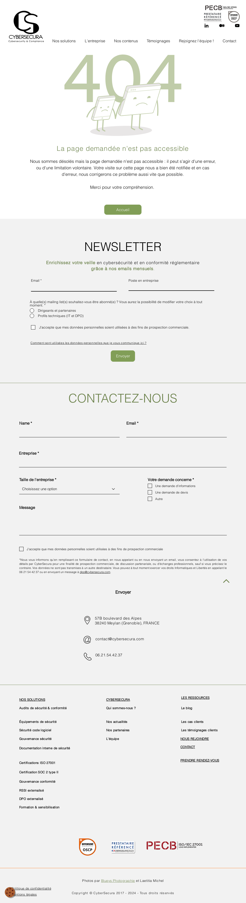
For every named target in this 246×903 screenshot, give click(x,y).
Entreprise (28, 453)
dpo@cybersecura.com (95, 572)
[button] (95, 39)
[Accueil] (122, 210)
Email (35, 280)
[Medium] (222, 25)
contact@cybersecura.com (119, 638)
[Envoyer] (123, 356)
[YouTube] (237, 25)
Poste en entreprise (144, 280)
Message (27, 507)
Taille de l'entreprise (36, 480)
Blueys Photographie (118, 881)
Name (24, 423)
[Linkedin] (206, 25)
